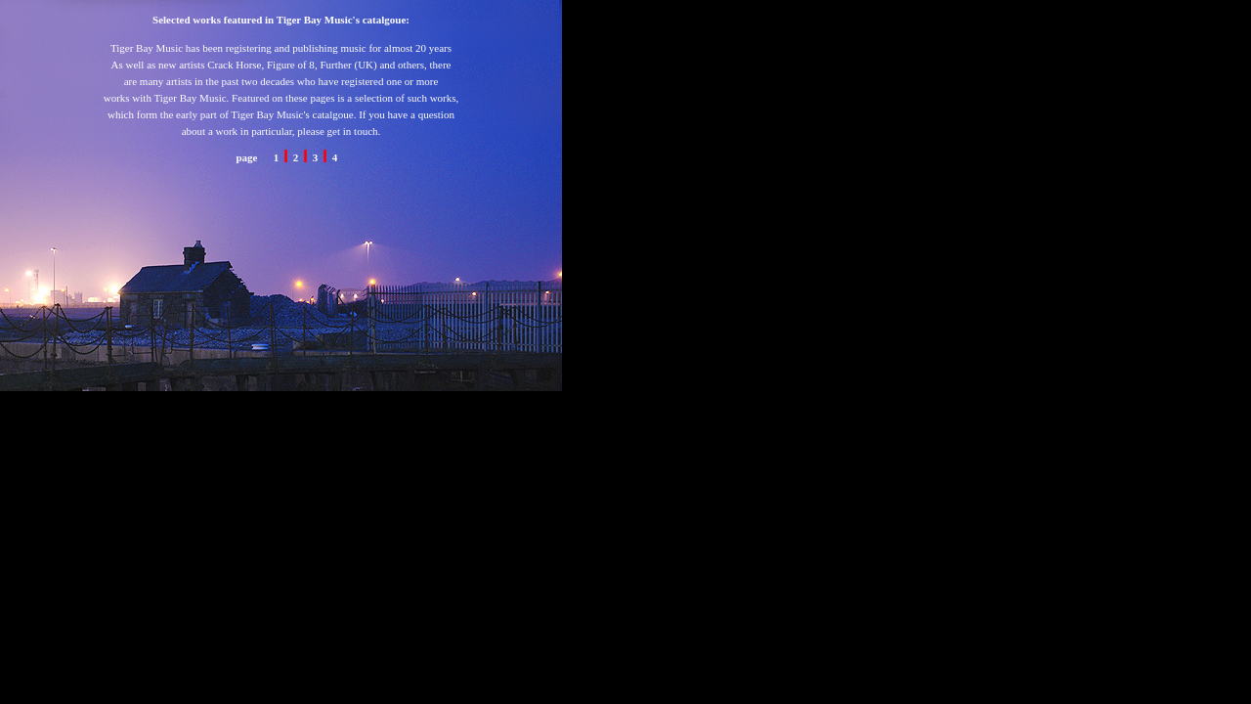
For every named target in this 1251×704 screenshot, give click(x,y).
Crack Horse (232, 64)
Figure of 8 (291, 64)
